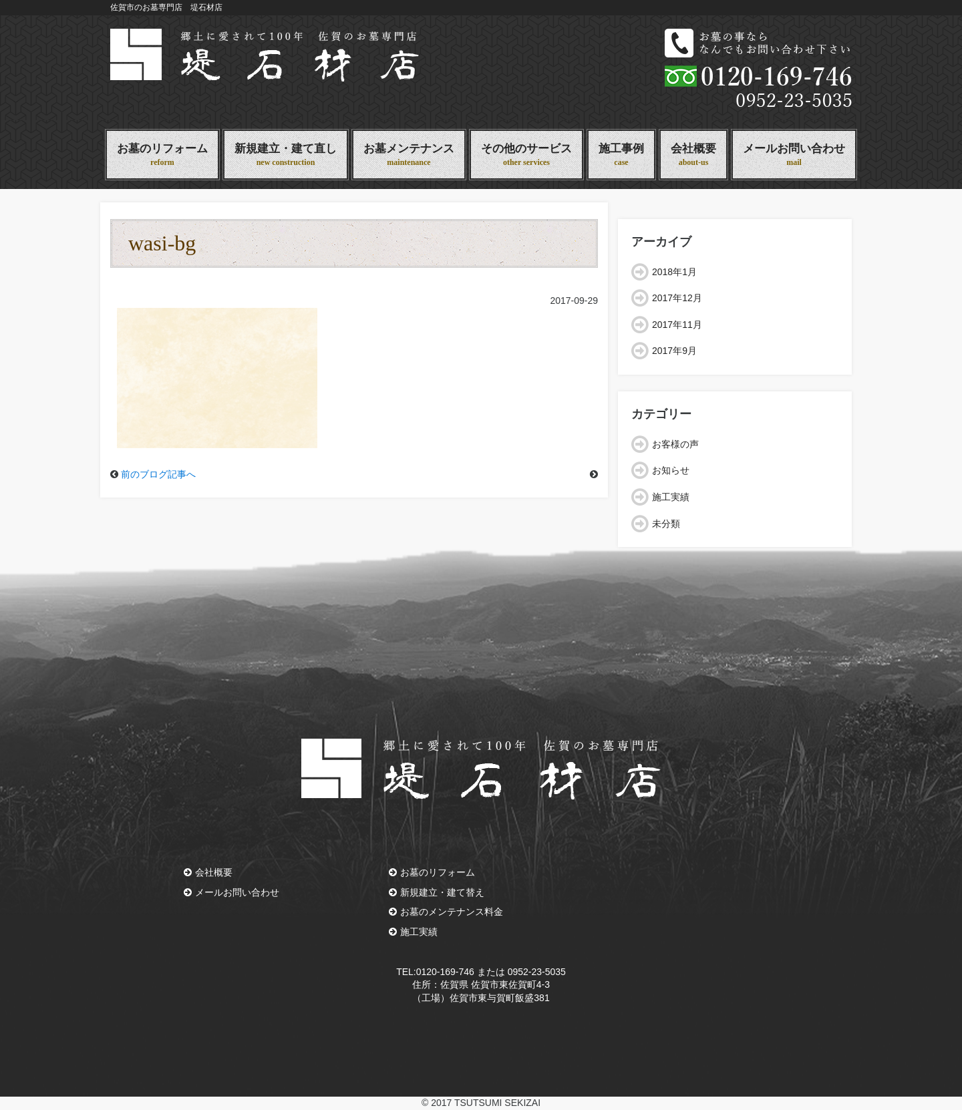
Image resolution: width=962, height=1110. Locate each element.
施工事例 (621, 155)
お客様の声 (675, 444)
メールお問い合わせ (794, 155)
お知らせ (670, 470)
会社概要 (693, 155)
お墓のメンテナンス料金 (446, 911)
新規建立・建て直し (285, 155)
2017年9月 (674, 350)
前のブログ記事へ (158, 474)
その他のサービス (526, 155)
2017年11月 (677, 324)
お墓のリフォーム (162, 155)
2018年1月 (674, 271)
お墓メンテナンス (408, 155)
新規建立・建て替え (436, 892)
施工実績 (670, 497)
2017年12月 (677, 298)
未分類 (666, 523)
